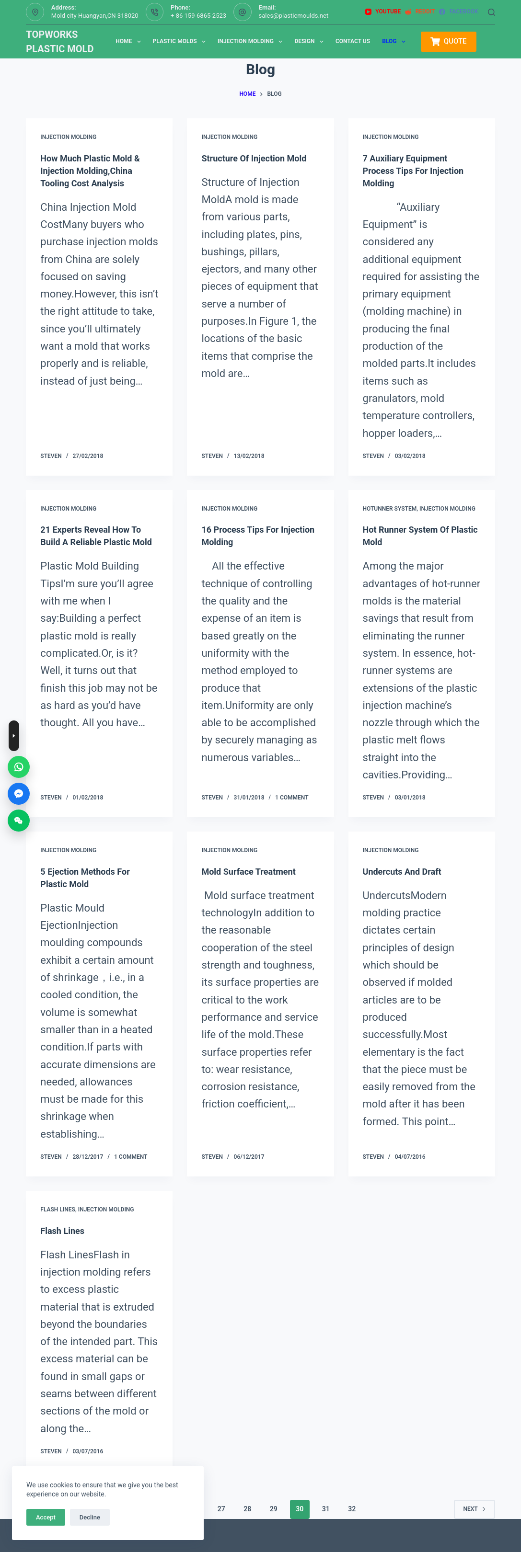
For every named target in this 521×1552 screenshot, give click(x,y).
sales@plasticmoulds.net (294, 15)
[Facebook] (458, 12)
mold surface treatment (253, 871)
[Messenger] (19, 794)
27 (221, 1509)
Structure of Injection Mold (259, 158)
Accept (46, 1517)
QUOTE (448, 41)
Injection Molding (252, 41)
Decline (90, 1517)
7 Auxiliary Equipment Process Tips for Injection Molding (419, 170)
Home (130, 41)
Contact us (353, 41)
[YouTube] (383, 12)
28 (247, 1509)
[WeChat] (19, 821)
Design (310, 41)
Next (474, 1509)
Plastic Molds (181, 41)
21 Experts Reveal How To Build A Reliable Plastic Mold (96, 542)
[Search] (491, 12)
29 (274, 1509)
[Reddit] (420, 12)
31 (326, 1509)
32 (352, 1509)
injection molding (68, 137)
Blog (395, 41)
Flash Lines (57, 1209)
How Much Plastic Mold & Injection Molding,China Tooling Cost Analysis (95, 170)
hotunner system (390, 508)
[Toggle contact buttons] (14, 735)
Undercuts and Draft (406, 871)
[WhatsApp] (19, 767)
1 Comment (291, 797)
